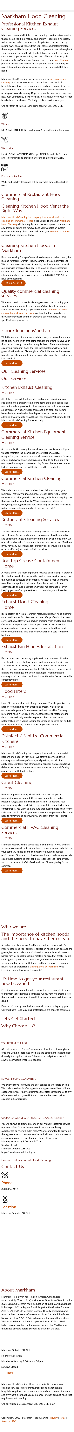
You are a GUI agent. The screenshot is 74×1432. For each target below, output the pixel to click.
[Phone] (4, 1175)
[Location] (4, 1199)
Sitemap (5, 1421)
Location (8, 1207)
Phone (6, 1182)
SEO (14, 1421)
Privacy (53, 1417)
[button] (37, 11)
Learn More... (12, 363)
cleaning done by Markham (44, 966)
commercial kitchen (60, 231)
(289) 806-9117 (13, 283)
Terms (62, 1417)
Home (10, 1372)
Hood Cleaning (61, 60)
